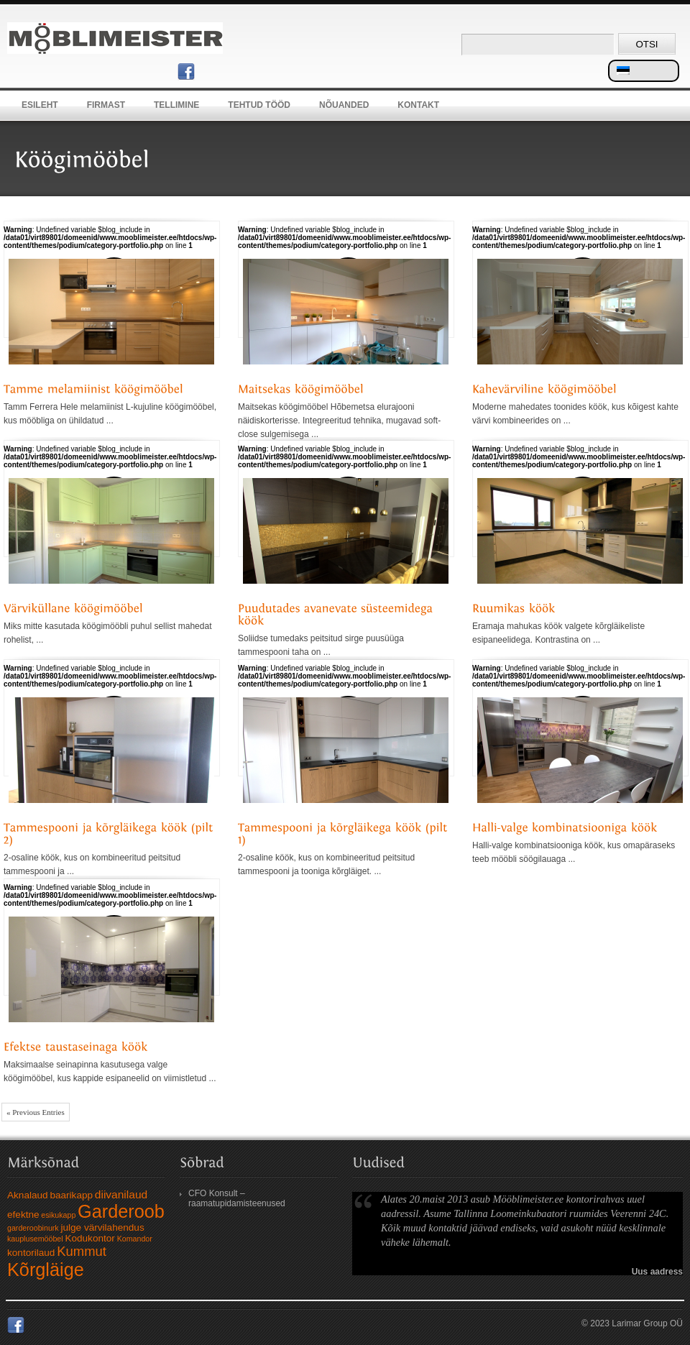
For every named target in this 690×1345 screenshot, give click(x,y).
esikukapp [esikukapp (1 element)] (58, 1215)
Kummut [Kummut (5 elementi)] (81, 1251)
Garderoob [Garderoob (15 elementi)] (121, 1211)
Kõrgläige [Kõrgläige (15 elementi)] (45, 1269)
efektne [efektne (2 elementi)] (23, 1214)
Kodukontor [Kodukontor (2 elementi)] (89, 1238)
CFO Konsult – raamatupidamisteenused (236, 1198)
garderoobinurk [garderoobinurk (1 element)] (33, 1228)
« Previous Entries (35, 1112)
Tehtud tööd (259, 105)
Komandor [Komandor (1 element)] (134, 1238)
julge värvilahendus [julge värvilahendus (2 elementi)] (102, 1227)
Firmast (106, 105)
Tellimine (176, 105)
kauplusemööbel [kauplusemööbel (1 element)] (35, 1238)
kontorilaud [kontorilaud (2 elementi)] (31, 1252)
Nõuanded (344, 105)
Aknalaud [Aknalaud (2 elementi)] (27, 1195)
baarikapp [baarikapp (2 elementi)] (71, 1195)
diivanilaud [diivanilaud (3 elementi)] (121, 1194)
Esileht (40, 105)
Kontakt (418, 105)
